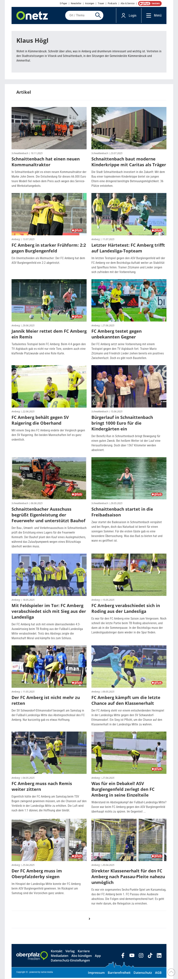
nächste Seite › (91, 923)
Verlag (70, 952)
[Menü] (147, 16)
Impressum (96, 974)
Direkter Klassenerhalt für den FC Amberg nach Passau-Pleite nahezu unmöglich (128, 877)
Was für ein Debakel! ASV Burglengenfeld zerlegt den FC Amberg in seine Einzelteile (123, 790)
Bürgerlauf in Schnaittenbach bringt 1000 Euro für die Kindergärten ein (122, 424)
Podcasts (112, 3)
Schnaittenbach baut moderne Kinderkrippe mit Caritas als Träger (128, 163)
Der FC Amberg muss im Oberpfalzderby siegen (37, 874)
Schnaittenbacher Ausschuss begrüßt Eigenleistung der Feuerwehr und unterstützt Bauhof (48, 516)
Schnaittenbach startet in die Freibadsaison (122, 513)
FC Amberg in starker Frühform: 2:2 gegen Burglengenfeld (49, 249)
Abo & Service (128, 3)
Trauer (101, 3)
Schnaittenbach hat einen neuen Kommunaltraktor (46, 163)
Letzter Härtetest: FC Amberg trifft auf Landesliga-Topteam (128, 249)
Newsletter (76, 3)
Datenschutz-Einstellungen (70, 961)
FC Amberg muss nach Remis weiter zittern (42, 787)
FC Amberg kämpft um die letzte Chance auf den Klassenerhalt (125, 701)
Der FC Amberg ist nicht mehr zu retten (46, 701)
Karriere (84, 952)
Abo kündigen (81, 957)
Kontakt (56, 952)
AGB (158, 974)
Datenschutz (143, 974)
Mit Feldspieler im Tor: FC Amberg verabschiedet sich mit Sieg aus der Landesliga (49, 612)
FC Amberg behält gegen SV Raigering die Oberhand (40, 421)
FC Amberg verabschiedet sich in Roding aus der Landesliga (125, 609)
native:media (47, 973)
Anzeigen (89, 3)
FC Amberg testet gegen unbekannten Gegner (116, 335)
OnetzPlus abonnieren (149, 3)
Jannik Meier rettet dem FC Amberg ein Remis (49, 335)
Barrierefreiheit (119, 974)
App (98, 957)
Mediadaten (59, 957)
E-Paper (63, 3)
